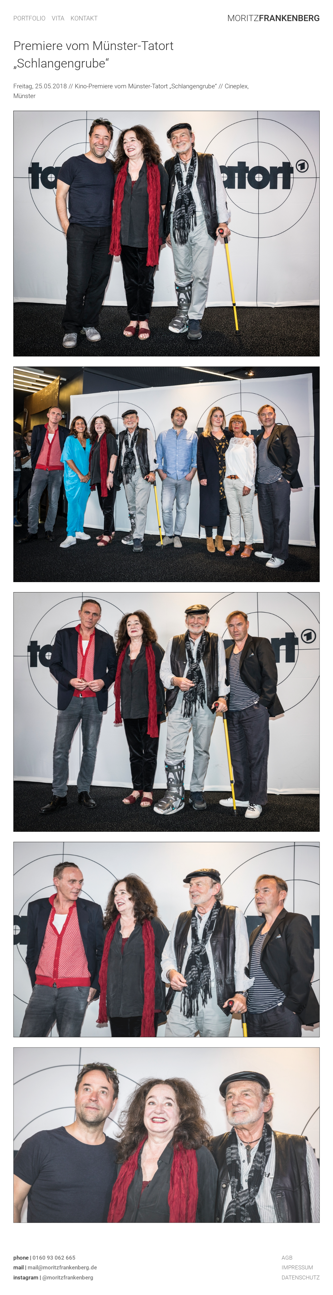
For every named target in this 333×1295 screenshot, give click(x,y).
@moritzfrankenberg (67, 1277)
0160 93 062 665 (54, 1257)
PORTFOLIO (29, 18)
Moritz (273, 18)
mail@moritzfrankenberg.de (62, 1267)
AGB (287, 1257)
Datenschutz (301, 1277)
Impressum (297, 1267)
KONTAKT (84, 18)
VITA (58, 18)
